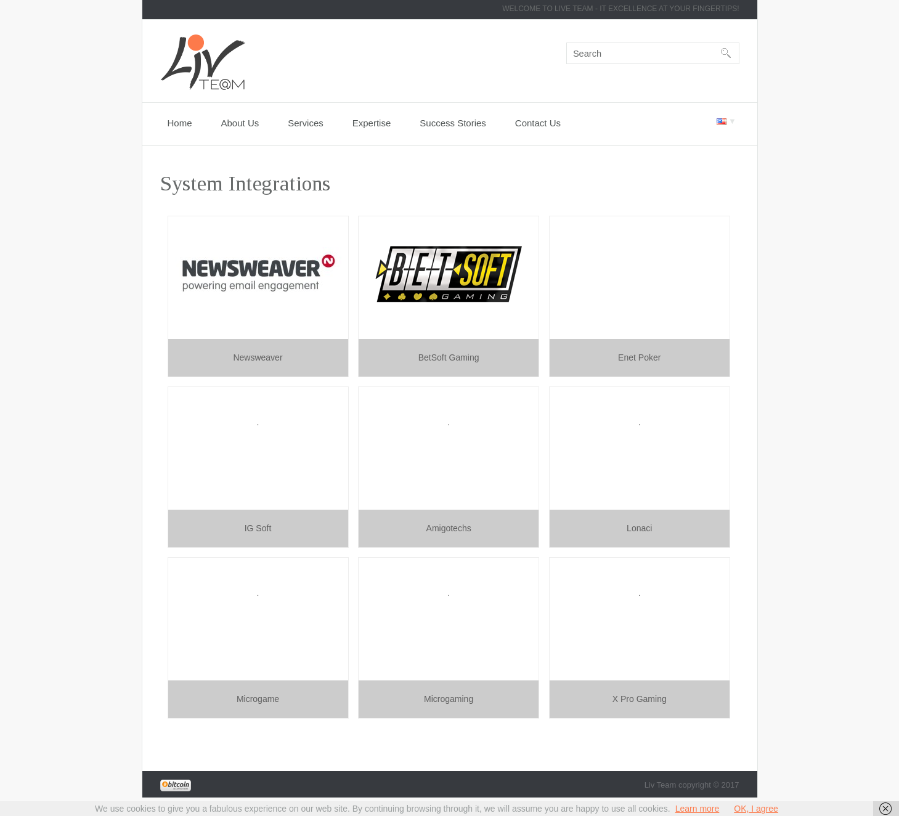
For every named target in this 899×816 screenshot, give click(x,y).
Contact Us (538, 123)
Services (305, 123)
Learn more (697, 809)
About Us (240, 123)
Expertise (371, 123)
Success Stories (453, 123)
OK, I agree (756, 809)
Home (180, 123)
